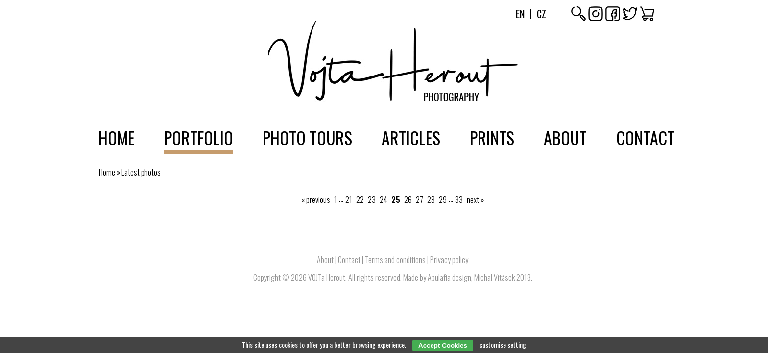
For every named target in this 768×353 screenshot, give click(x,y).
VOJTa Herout (326, 277)
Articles (411, 137)
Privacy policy (449, 260)
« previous (315, 199)
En (520, 13)
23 (372, 199)
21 (348, 199)
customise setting (503, 344)
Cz (541, 13)
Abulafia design (449, 277)
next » (475, 199)
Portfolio (198, 137)
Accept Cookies (442, 345)
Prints (492, 137)
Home (116, 137)
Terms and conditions (395, 260)
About (565, 137)
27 (419, 199)
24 (383, 199)
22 (360, 199)
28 (431, 199)
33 (459, 199)
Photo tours (307, 137)
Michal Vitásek (494, 277)
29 (443, 199)
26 (408, 199)
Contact (645, 137)
